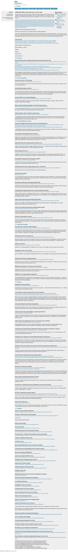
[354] (44, 26)
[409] (32, 24)
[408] (35, 24)
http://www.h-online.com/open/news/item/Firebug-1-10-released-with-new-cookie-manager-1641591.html (36, 415)
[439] (18, 23)
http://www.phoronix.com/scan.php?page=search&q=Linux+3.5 (28, 489)
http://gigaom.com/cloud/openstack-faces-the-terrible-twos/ (27, 285)
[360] (30, 26)
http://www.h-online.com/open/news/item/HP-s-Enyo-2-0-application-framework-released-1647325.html (36, 393)
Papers (32, 8)
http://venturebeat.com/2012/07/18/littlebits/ (24, 313)
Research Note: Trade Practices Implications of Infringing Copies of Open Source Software (61, 16)
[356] (39, 26)
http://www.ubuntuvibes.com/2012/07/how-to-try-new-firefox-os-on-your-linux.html (31, 493)
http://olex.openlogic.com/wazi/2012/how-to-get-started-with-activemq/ (29, 518)
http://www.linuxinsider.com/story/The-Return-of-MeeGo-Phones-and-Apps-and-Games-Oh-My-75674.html (37, 525)
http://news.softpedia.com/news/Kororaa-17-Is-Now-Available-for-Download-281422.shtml (33, 412)
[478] (35, 21)
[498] (39, 20)
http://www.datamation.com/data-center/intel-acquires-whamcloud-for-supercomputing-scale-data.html (36, 305)
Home (18, 8)
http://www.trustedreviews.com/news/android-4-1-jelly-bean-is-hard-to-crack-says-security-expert (35, 439)
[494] (49, 20)
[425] (46, 23)
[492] (53, 20)
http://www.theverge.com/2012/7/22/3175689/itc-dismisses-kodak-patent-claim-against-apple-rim (35, 183)
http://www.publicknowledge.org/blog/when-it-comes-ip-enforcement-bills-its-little (31, 106)
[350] (53, 26)
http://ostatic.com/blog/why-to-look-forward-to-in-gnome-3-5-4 (27, 453)
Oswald (39, 8)
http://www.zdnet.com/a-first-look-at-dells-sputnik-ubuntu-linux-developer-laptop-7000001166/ (34, 356)
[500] (35, 20)
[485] (18, 21)
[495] (46, 20)
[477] (37, 21)
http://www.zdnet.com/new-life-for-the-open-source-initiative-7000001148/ (30, 367)
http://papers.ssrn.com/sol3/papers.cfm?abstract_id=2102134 (27, 135)
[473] (44, 21)
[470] (51, 21)
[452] (39, 22)
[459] (23, 22)
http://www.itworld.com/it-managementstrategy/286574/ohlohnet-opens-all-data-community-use (34, 237)
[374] (49, 24)
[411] (28, 24)
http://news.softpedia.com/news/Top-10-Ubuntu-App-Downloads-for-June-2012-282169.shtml (34, 521)
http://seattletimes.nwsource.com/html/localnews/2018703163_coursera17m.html (31, 114)
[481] (28, 21)
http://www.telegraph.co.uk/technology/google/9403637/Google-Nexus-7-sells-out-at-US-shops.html (35, 251)
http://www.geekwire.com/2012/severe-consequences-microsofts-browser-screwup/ (32, 66)
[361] (28, 26)
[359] (32, 26)
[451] (42, 22)
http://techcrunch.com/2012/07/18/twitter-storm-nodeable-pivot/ (28, 322)
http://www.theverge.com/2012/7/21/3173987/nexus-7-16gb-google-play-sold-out (31, 275)
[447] (51, 22)
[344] (16, 27)
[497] (42, 20)
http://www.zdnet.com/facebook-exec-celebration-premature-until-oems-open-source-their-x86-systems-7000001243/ (39, 385)
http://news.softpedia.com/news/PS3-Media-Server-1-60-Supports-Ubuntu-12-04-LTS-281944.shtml (35, 460)
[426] (44, 23)
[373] (51, 24)
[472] (46, 21)
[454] (35, 22)
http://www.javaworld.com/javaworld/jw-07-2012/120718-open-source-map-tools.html (32, 227)
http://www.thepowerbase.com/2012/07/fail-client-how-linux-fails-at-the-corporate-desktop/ (33, 431)
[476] (39, 21)
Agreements (47, 8)
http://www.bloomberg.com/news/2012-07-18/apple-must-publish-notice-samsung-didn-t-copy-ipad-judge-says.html (38, 144)
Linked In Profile (9, 18)
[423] (51, 23)
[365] (18, 26)
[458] (25, 22)
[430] (37, 23)
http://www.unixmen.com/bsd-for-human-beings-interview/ (27, 424)
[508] (16, 20)
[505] (23, 20)
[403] (39, 24)
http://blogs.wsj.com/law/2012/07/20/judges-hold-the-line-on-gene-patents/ (30, 125)
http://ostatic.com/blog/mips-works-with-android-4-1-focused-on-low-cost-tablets (31, 267)
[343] (18, 27)
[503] (28, 20)
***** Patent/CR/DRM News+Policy (23, 121)
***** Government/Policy (21, 78)
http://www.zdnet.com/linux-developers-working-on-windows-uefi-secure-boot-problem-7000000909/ (35, 293)
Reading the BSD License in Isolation (61, 24)
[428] (42, 23)
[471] (49, 21)
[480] (30, 21)
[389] (42, 24)
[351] (51, 26)
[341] (23, 27)
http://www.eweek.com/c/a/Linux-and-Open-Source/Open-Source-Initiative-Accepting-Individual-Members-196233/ (38, 514)
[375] (46, 24)
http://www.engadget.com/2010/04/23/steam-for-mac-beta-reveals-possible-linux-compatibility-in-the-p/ (36, 449)
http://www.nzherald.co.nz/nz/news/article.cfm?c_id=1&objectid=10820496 (30, 152)
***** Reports (18, 282)
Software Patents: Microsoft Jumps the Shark (61, 21)
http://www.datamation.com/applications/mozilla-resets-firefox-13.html (29, 464)
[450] (44, 22)
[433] (32, 23)
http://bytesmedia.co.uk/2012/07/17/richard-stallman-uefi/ (26, 89)
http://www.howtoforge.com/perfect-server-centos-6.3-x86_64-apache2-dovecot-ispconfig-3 (33, 435)
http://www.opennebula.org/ (20, 475)
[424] (49, 23)
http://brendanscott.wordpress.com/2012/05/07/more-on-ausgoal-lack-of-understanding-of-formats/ (35, 41)
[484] (21, 21)
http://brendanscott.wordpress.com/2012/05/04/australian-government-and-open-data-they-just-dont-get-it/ (37, 43)
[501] (32, 20)
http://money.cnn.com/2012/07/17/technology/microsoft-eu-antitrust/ (29, 68)
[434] (30, 23)
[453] (37, 22)
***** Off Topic (18, 58)
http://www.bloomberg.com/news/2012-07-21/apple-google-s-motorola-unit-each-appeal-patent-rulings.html (37, 200)
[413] (23, 24)
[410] (30, 24)
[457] (28, 22)
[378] (44, 24)
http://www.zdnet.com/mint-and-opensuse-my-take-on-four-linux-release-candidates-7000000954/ (35, 446)
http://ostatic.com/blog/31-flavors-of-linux (23, 442)
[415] (18, 24)
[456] (30, 22)
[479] (32, 21)
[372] (53, 24)
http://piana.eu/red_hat (19, 174)
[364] (21, 26)
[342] (21, 27)
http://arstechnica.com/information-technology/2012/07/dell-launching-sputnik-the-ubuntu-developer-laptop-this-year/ (39, 357)
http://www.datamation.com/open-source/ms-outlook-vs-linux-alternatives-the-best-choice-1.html (34, 528)
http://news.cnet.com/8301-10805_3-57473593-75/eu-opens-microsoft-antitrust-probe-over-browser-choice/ (37, 70)
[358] (35, 26)
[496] (44, 20)
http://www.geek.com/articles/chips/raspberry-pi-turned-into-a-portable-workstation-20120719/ (34, 259)
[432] (35, 23)
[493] (51, 20)
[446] (53, 22)
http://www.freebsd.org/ (20, 471)
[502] (30, 20)
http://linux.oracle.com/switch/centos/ (22, 402)
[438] (21, 23)
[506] (21, 20)
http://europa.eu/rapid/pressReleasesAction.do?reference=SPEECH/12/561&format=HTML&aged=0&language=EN (38, 67)
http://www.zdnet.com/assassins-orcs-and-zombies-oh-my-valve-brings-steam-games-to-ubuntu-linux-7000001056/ (38, 337)
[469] (53, 21)
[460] (21, 22)
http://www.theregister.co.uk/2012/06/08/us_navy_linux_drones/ (28, 81)
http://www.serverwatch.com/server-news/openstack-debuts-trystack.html (30, 457)
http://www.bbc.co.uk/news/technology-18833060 (25, 159)
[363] (23, 26)
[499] (37, 20)
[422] (53, 23)
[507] (18, 20)
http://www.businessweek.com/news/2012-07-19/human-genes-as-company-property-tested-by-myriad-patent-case (38, 127)
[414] (21, 24)
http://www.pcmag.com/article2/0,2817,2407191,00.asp (26, 378)
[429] (39, 23)
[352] (49, 26)
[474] (42, 21)
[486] (16, 21)
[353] (46, 26)
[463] (16, 22)
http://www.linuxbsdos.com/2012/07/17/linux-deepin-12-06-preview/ (29, 482)
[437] (23, 23)
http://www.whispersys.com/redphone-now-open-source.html (27, 245)
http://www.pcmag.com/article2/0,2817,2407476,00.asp (26, 208)
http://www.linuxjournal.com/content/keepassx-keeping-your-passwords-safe (30, 468)
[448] (49, 22)
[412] (25, 24)
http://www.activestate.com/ (20, 500)
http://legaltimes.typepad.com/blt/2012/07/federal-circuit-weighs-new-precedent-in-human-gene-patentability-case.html (39, 124)
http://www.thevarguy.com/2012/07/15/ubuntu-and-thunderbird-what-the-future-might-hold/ (33, 478)
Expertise (25, 8)
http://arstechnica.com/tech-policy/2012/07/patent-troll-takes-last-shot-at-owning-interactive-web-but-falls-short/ (37, 167)
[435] (28, 23)
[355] (42, 26)
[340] (25, 27)
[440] (16, 23)
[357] (37, 26)
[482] (25, 21)
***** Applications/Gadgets (21, 224)
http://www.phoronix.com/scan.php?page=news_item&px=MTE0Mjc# (29, 504)
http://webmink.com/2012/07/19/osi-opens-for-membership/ (27, 368)
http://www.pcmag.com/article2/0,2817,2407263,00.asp (26, 497)
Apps (54, 8)
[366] (16, 26)
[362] (25, 26)
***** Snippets (18, 408)
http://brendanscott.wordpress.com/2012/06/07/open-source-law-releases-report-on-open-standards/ (35, 40)
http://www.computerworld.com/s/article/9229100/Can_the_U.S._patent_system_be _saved (33, 217)
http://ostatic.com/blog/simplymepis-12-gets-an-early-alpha (27, 486)
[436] (25, 23)
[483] (23, 21)
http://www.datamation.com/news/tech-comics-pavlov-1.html (27, 428)
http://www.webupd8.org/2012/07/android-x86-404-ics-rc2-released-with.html (30, 330)
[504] (25, 20)
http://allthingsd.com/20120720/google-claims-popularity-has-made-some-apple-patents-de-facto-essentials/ (37, 191)
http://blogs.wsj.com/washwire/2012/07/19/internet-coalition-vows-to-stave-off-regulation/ (33, 98)
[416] (16, 24)
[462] (18, 22)
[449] (46, 22)
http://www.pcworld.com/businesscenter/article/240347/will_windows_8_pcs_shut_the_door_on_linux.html (36, 294)
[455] (32, 22)
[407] (37, 24)
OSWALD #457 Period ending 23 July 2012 (25, 29)
